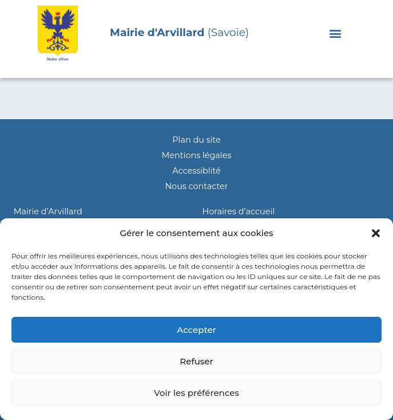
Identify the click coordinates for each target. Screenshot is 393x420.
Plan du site (196, 140)
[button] (376, 233)
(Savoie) (179, 32)
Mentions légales (197, 155)
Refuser (196, 361)
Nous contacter (196, 186)
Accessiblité (196, 171)
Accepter (196, 329)
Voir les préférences (196, 392)
